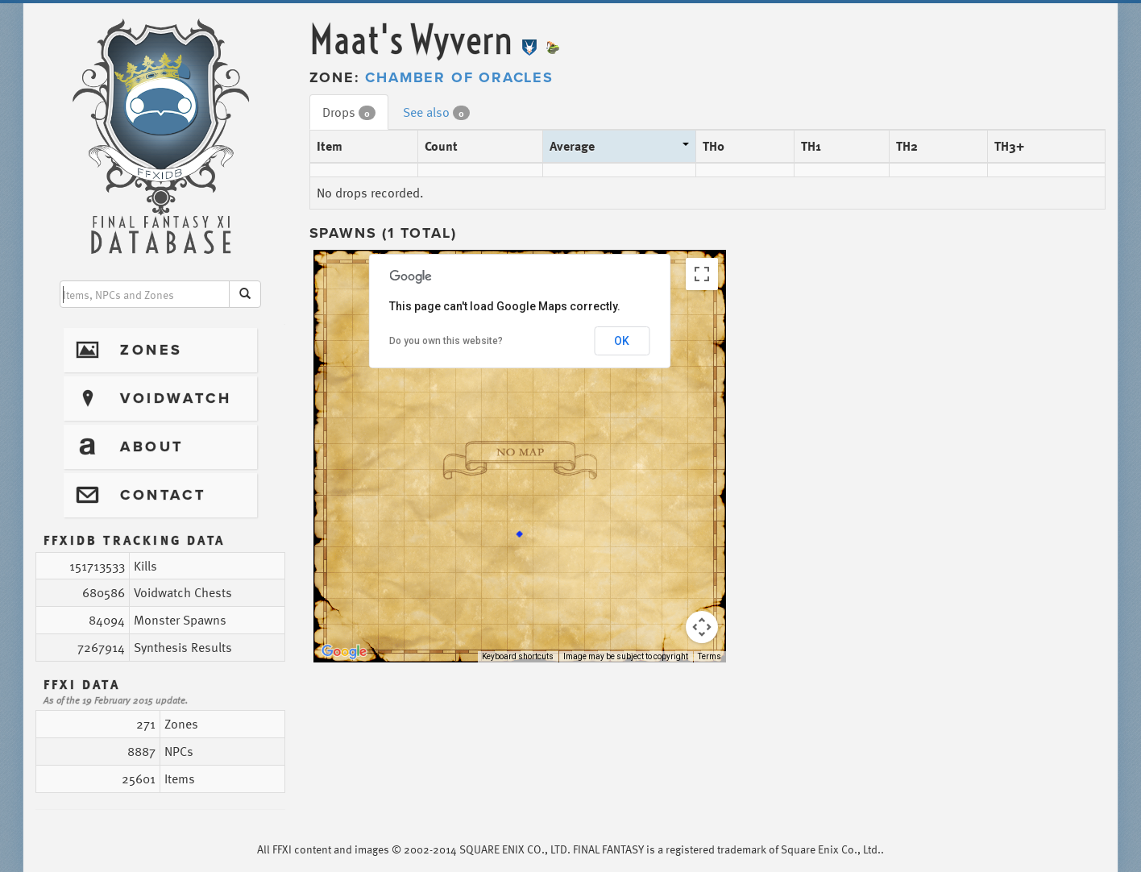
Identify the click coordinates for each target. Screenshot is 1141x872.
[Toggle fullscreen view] (702, 274)
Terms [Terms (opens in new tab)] (709, 656)
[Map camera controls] (702, 627)
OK (621, 340)
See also (436, 112)
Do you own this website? (446, 341)
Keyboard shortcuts (518, 656)
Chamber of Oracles (459, 77)
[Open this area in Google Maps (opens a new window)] (344, 652)
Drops (348, 112)
